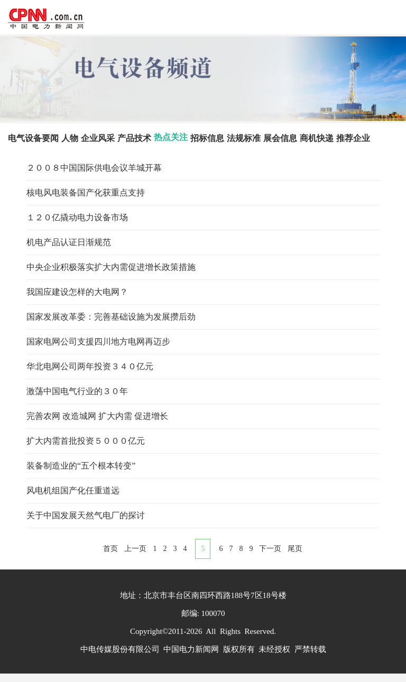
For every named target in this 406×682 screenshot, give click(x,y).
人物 (69, 138)
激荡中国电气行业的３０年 (77, 391)
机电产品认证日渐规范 (68, 242)
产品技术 (134, 138)
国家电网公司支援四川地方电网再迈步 (98, 341)
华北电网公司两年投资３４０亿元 (89, 366)
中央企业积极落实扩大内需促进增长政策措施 (111, 267)
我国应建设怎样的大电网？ (77, 291)
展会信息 (280, 138)
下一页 (270, 549)
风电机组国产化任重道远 (72, 490)
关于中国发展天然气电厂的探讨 (85, 515)
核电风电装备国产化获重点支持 (85, 192)
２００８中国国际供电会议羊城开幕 (94, 167)
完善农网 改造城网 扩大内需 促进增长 (97, 416)
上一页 (135, 549)
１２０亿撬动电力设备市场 (77, 217)
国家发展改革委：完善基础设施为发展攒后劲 (111, 316)
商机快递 (317, 138)
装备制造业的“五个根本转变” (80, 465)
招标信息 (207, 138)
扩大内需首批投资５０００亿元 (85, 440)
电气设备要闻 (33, 138)
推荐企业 (353, 138)
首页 (110, 549)
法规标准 (244, 138)
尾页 (295, 549)
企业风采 (98, 138)
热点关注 (171, 137)
